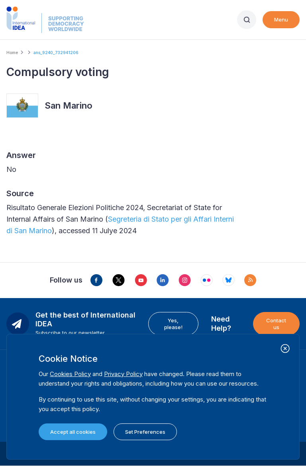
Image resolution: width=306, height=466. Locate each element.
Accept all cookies (73, 432)
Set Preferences (145, 432)
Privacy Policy (123, 374)
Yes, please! (173, 323)
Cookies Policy (70, 374)
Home (12, 52)
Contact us (276, 323)
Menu (281, 19)
